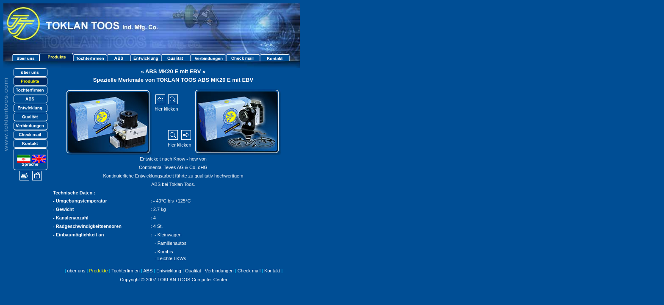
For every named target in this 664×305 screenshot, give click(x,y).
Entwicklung (168, 270)
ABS (147, 270)
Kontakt (272, 270)
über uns (76, 270)
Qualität (191, 270)
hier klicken (166, 108)
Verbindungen (219, 270)
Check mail (249, 270)
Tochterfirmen (125, 270)
